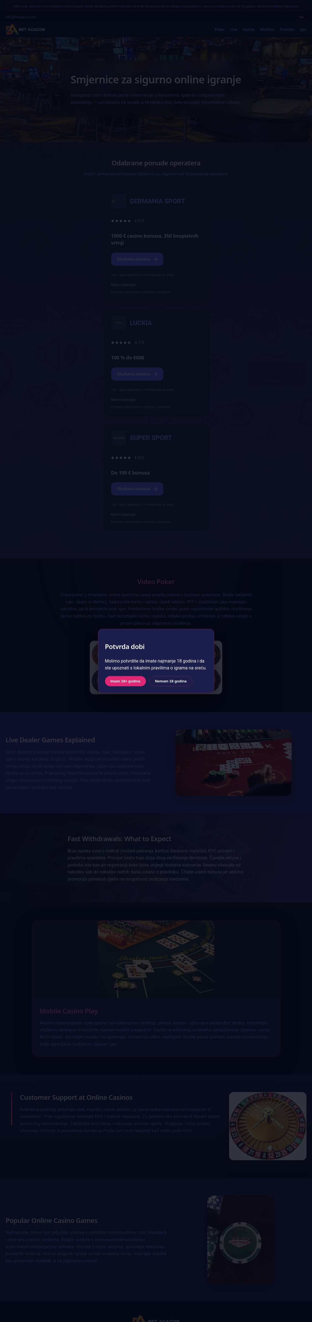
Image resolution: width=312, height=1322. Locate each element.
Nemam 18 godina (171, 681)
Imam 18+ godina (126, 681)
